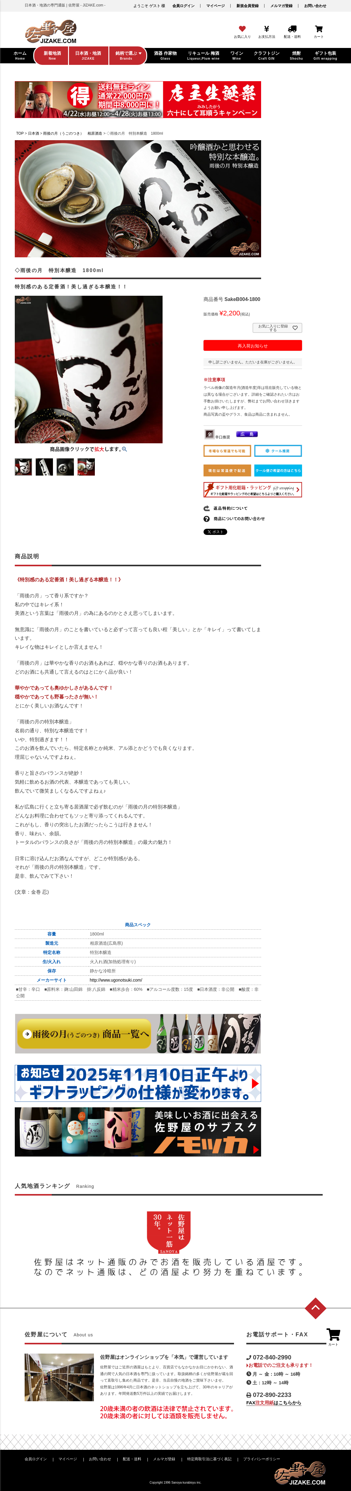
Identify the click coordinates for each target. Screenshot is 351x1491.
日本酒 (33, 133)
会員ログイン (183, 6)
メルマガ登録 (281, 6)
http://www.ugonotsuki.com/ (116, 980)
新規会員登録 (247, 6)
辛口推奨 (217, 437)
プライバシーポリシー (261, 1459)
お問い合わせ (315, 6)
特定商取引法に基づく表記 (209, 1459)
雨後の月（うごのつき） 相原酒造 (72, 133)
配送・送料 (132, 1459)
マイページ (215, 6)
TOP (20, 133)
